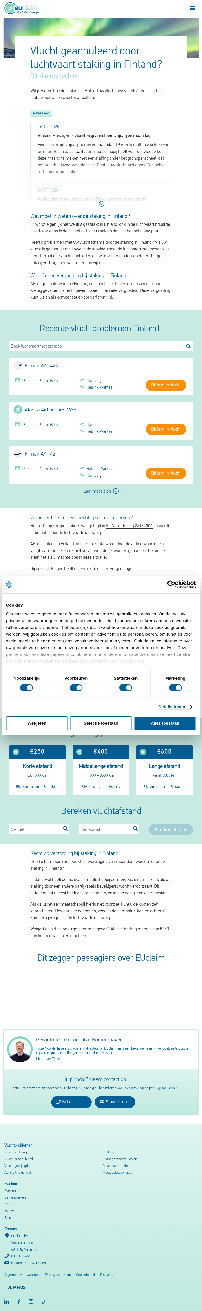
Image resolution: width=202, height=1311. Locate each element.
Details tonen (171, 706)
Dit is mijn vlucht (166, 385)
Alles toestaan (165, 723)
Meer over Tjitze (48, 1059)
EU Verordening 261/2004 (129, 526)
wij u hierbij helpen (69, 936)
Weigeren (37, 723)
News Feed (41, 113)
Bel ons (66, 1101)
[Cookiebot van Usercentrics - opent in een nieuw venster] (176, 584)
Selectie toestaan (101, 723)
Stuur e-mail (114, 1101)
